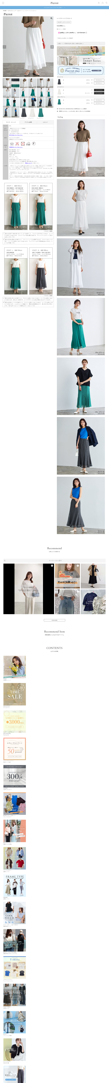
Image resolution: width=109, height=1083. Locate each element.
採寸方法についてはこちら (16, 135)
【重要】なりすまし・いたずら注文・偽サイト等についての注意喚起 (74, 111)
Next (52, 47)
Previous (4, 47)
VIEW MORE (54, 395)
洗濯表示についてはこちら (16, 147)
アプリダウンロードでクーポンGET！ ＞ (54, 7)
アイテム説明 (28, 122)
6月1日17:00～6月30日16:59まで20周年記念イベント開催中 (73, 108)
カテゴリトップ (12, 10)
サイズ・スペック (11, 122)
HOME (5, 10)
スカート (19, 10)
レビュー (45, 122)
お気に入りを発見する (54, 326)
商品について (28, 163)
